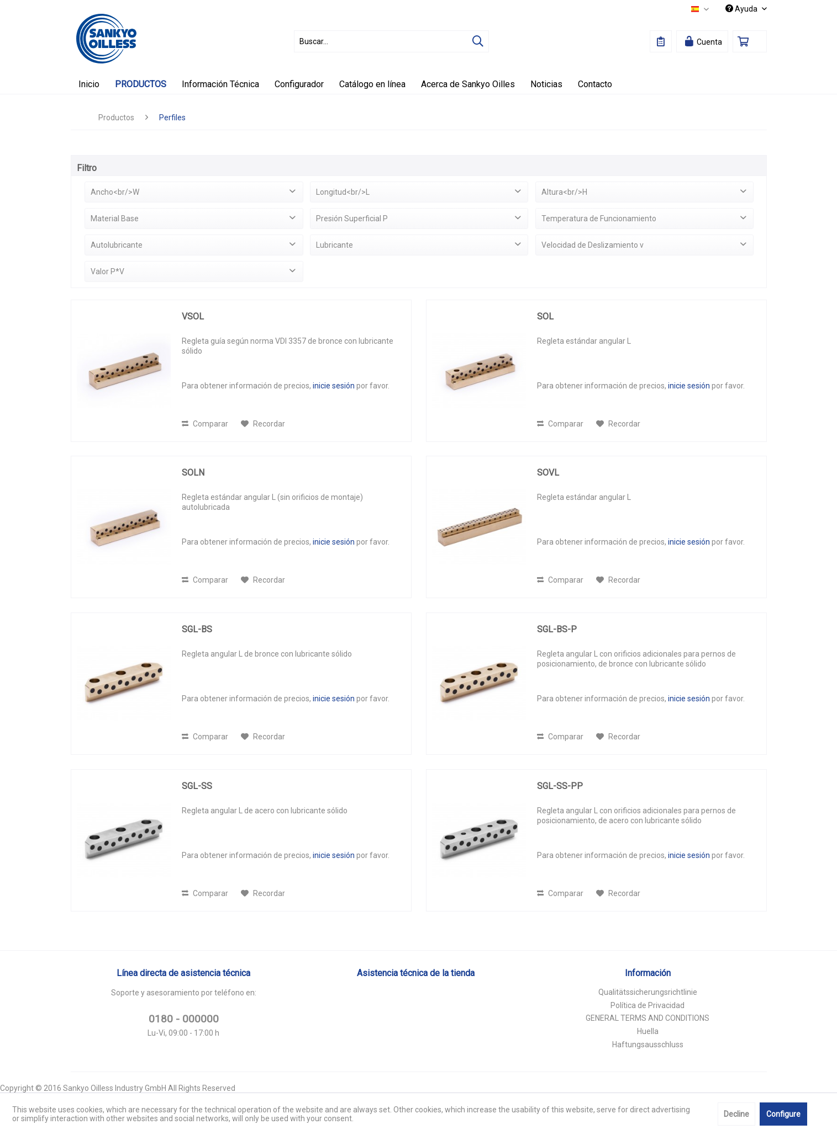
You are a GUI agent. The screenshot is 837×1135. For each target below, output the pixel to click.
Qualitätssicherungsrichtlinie (647, 992)
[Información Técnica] (220, 84)
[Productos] (140, 84)
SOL (545, 316)
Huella (648, 1031)
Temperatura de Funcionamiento (598, 218)
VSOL (193, 316)
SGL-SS (197, 786)
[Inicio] (89, 84)
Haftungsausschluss (647, 1044)
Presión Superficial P (352, 218)
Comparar (205, 423)
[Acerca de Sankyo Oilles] (468, 84)
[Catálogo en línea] (372, 84)
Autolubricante (117, 245)
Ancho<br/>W (115, 192)
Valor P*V (107, 271)
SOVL (548, 472)
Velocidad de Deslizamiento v (592, 245)
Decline (736, 1114)
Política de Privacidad (647, 1005)
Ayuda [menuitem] (742, 8)
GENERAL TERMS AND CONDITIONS (647, 1018)
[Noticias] (546, 84)
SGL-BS (197, 629)
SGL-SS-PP (560, 786)
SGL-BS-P (557, 629)
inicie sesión (334, 385)
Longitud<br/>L (343, 192)
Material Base (115, 218)
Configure (783, 1114)
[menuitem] (391, 41)
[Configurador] (299, 84)
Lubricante (334, 245)
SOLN (193, 472)
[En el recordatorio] (263, 423)
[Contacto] (595, 84)
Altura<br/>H (564, 192)
